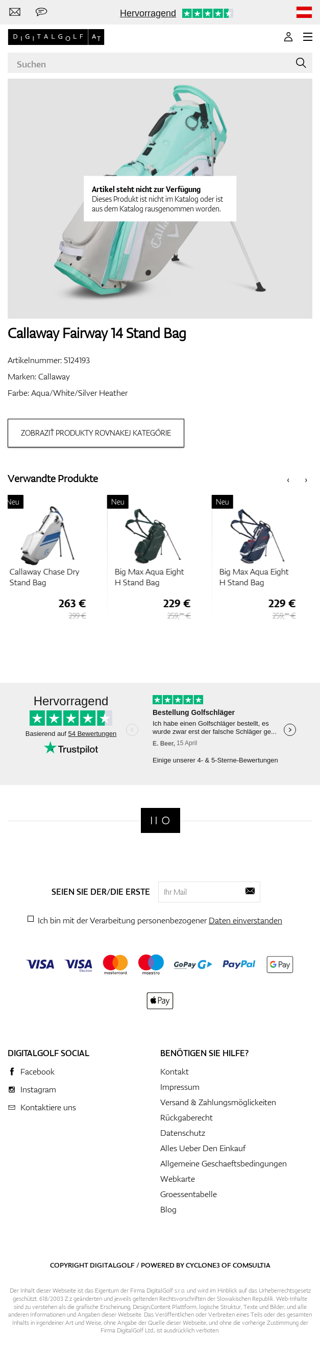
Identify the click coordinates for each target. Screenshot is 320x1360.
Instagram (38, 1089)
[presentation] (288, 479)
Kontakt (174, 1071)
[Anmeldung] (288, 37)
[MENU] (307, 37)
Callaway (54, 376)
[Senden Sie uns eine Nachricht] (41, 12)
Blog (168, 1209)
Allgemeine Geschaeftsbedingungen (223, 1163)
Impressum (180, 1086)
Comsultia (251, 1265)
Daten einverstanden (245, 920)
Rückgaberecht (186, 1117)
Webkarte (177, 1178)
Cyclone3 (203, 1265)
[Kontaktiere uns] (15, 12)
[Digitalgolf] (160, 820)
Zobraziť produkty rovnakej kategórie (96, 433)
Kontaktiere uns (48, 1107)
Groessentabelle (188, 1194)
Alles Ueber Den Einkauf (202, 1148)
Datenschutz (182, 1132)
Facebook (37, 1071)
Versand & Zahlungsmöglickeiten (218, 1102)
